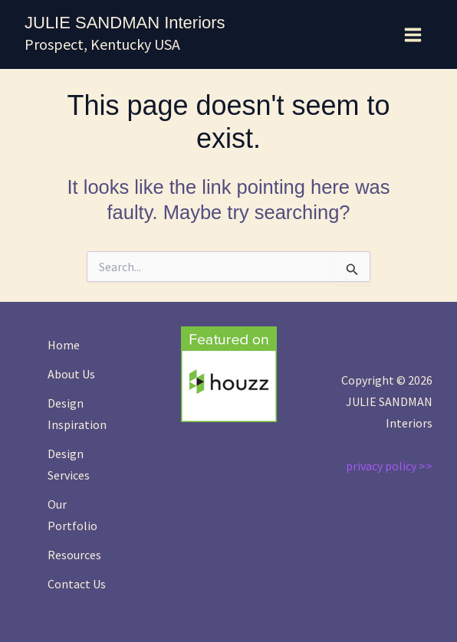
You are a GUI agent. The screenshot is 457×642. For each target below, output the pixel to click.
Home (64, 344)
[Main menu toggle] (413, 34)
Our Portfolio (72, 514)
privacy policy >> (389, 465)
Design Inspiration (77, 413)
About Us (71, 374)
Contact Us (77, 583)
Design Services (69, 464)
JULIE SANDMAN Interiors (125, 22)
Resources (74, 554)
